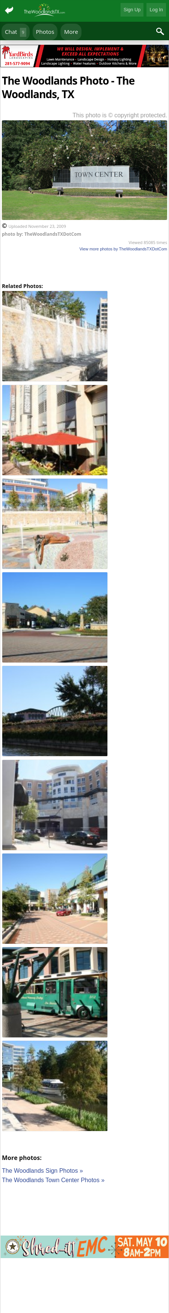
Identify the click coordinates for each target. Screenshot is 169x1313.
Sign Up (132, 9)
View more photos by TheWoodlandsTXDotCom (123, 249)
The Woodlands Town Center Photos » (53, 1180)
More (71, 31)
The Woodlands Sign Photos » (42, 1170)
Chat (15, 32)
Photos (45, 31)
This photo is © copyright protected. (119, 115)
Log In (156, 9)
